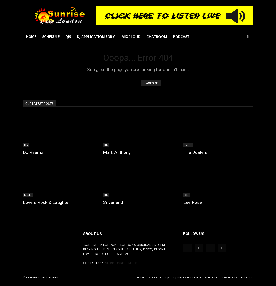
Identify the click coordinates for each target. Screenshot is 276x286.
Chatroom (156, 36)
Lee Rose (192, 202)
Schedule (51, 36)
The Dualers (195, 152)
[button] (248, 37)
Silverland (113, 202)
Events (188, 145)
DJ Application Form (96, 36)
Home (31, 36)
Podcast (181, 36)
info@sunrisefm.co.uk (122, 263)
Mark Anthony (117, 152)
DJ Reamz (33, 152)
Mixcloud (131, 36)
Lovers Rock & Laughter (46, 202)
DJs (68, 36)
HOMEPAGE (150, 83)
